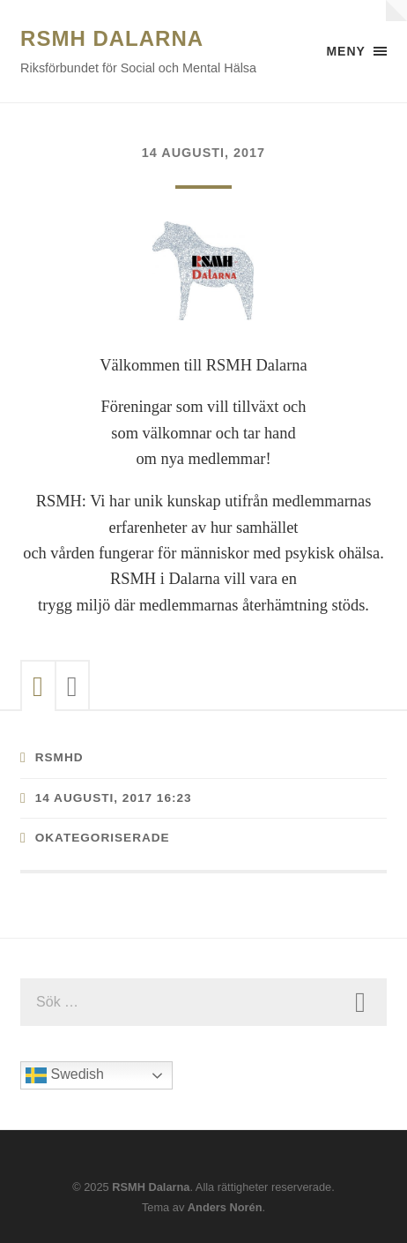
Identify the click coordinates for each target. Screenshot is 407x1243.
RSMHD (59, 757)
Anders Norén (225, 1207)
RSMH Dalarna (112, 38)
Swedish (65, 1075)
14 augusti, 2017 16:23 (113, 798)
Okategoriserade (102, 837)
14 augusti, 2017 (203, 153)
